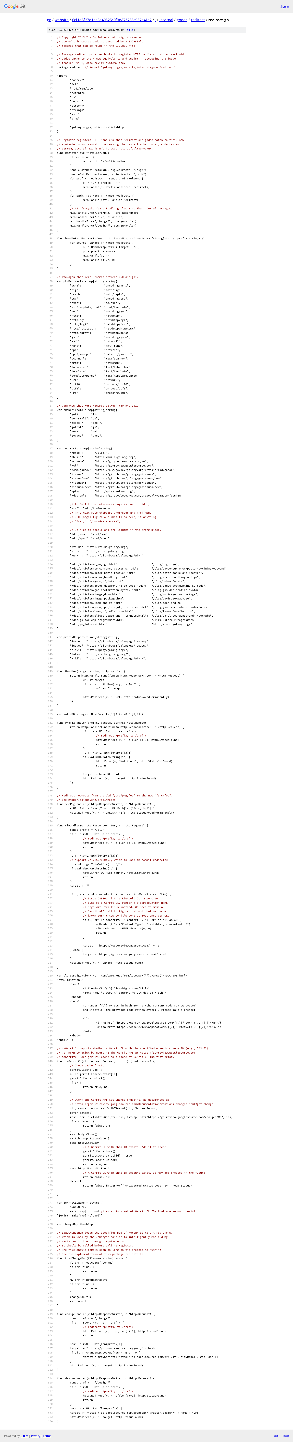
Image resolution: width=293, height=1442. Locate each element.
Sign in (284, 6)
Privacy (35, 1436)
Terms (47, 1436)
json (285, 1436)
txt (275, 1436)
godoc (182, 19)
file (130, 30)
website (62, 19)
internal (166, 19)
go (49, 19)
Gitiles (24, 1436)
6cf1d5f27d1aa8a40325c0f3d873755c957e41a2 (112, 19)
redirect (198, 19)
